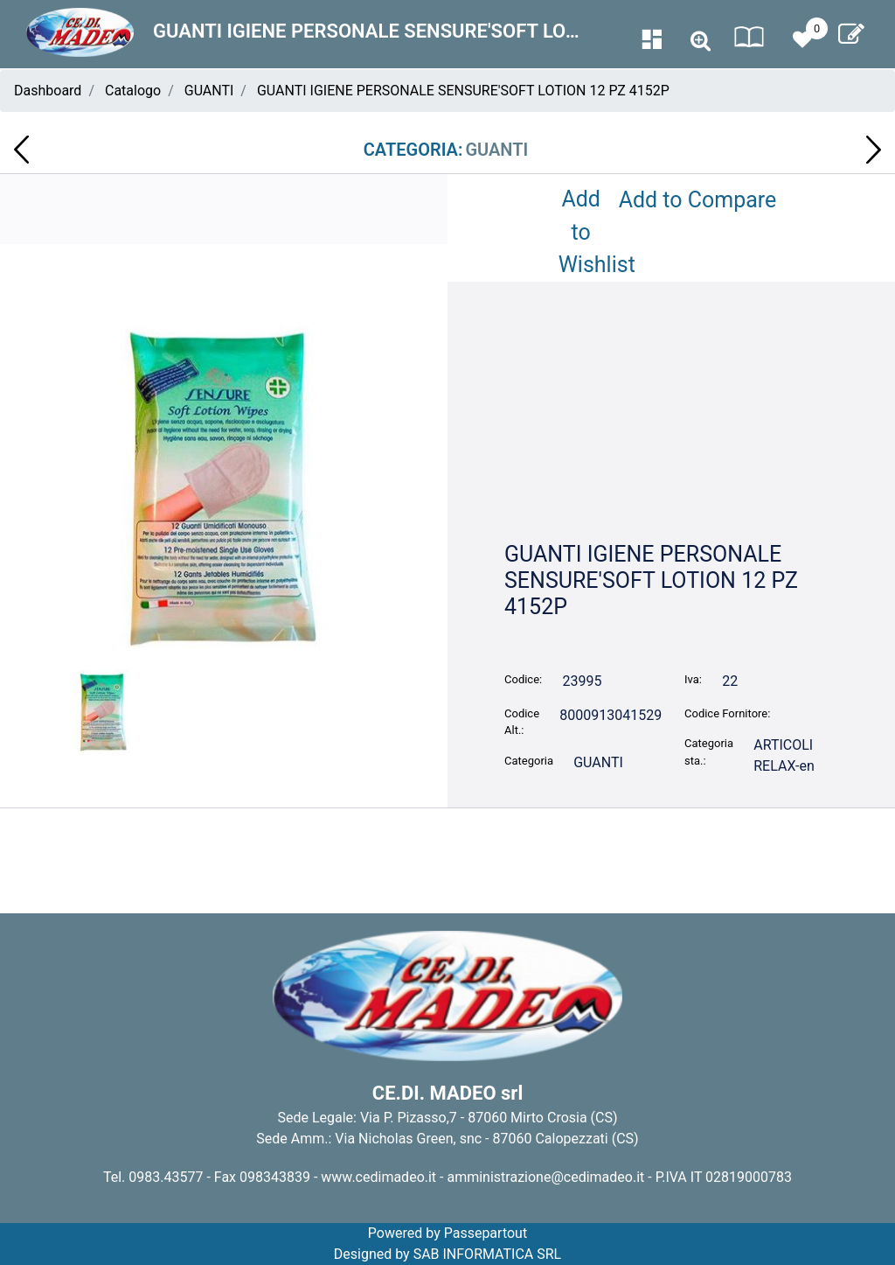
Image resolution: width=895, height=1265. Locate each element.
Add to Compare (698, 200)
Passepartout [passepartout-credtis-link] (485, 1233)
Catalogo (133, 90)
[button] (223, 488)
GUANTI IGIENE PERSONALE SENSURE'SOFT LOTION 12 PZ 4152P (463, 90)
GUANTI (209, 90)
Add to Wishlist (585, 231)
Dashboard (47, 90)
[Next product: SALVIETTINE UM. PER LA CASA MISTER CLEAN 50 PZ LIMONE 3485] (873, 149)
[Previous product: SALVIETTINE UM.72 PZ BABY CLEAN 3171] (21, 149)
